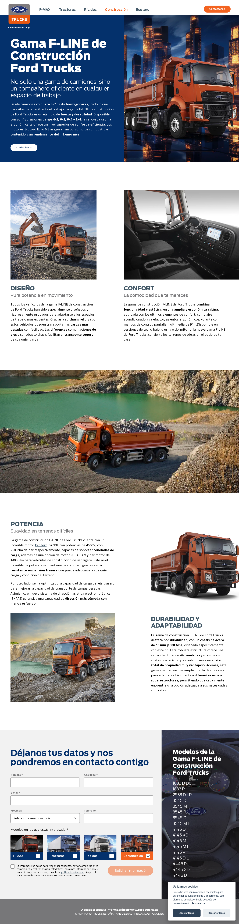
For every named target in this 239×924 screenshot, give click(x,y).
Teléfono (90, 810)
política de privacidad (72, 872)
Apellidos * (91, 775)
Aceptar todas (187, 913)
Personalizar (198, 903)
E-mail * (15, 792)
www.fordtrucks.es (143, 909)
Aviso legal (124, 913)
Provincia (16, 810)
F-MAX (45, 10)
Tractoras (67, 10)
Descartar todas (216, 913)
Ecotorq (142, 10)
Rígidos (90, 10)
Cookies (158, 913)
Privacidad (142, 913)
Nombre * (16, 775)
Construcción (116, 10)
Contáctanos (217, 8)
